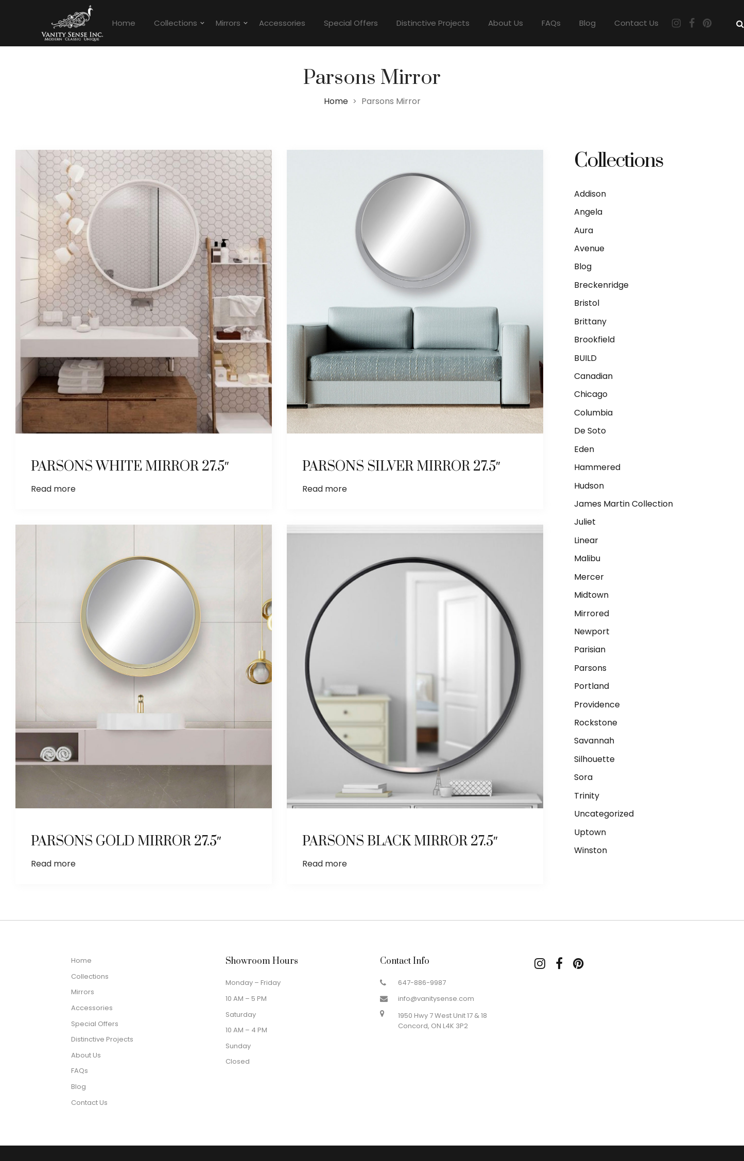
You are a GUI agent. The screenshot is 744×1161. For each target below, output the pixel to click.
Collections (175, 23)
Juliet (585, 522)
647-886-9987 (422, 982)
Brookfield (594, 339)
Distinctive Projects (433, 23)
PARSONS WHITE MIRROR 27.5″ (130, 466)
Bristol (586, 303)
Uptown (590, 832)
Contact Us (636, 23)
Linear (586, 540)
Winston (590, 850)
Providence (597, 705)
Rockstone (595, 723)
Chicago (591, 394)
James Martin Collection (623, 504)
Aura (583, 230)
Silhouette (594, 759)
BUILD (585, 358)
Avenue (589, 248)
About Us (505, 23)
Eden (584, 449)
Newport (592, 631)
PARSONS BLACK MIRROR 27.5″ (400, 824)
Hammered (597, 467)
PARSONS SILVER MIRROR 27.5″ (401, 466)
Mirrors (228, 23)
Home (123, 23)
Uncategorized (604, 814)
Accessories (282, 23)
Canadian (593, 376)
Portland (591, 686)
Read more (53, 489)
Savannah (594, 741)
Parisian (589, 649)
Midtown (591, 595)
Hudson (589, 486)
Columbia (593, 413)
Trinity (586, 796)
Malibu (587, 558)
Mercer (589, 577)
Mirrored (591, 613)
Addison (590, 194)
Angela (588, 212)
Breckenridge (601, 285)
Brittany (590, 321)
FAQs (551, 23)
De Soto (590, 431)
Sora (583, 777)
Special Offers (351, 23)
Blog (587, 23)
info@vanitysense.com (436, 998)
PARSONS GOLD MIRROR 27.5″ (126, 824)
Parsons (590, 668)
